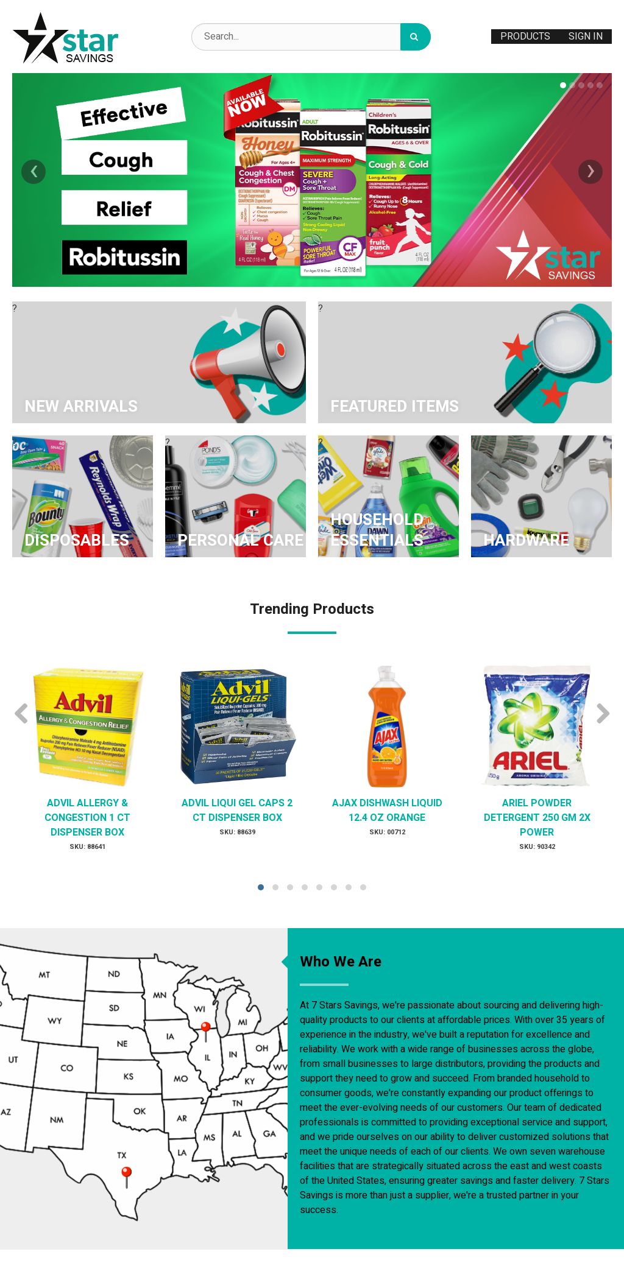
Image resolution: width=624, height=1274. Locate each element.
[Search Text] (311, 37)
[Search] (415, 37)
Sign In (586, 36)
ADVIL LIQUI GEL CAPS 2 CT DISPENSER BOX (237, 810)
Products (525, 36)
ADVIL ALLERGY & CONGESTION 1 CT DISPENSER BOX (87, 818)
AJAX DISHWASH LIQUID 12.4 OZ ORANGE (387, 810)
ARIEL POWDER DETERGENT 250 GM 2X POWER (537, 818)
